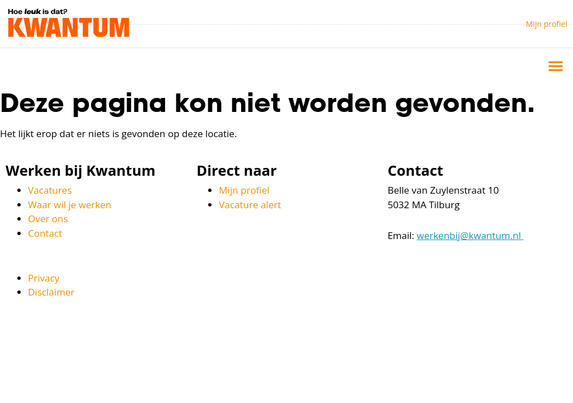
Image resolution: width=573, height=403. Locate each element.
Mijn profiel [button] (546, 23)
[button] (555, 65)
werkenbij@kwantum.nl (470, 235)
